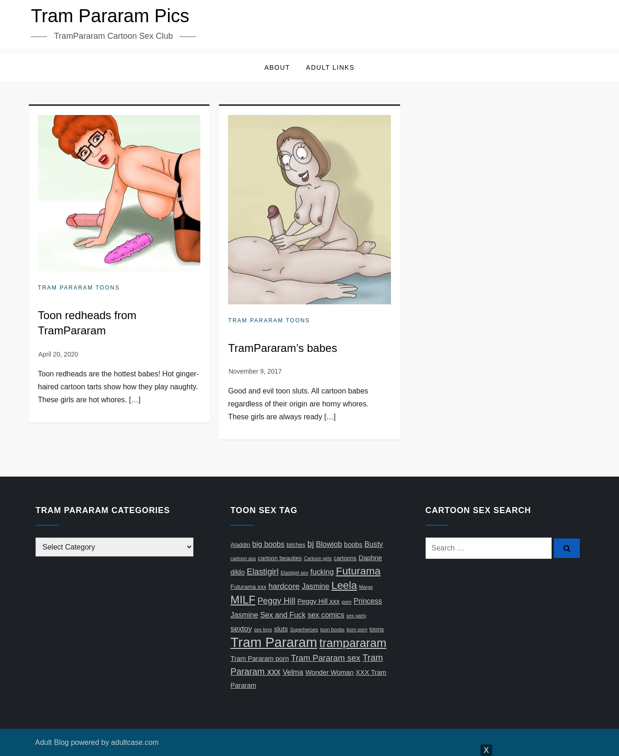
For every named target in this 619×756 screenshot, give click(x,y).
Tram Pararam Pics (110, 16)
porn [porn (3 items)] (346, 602)
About (277, 67)
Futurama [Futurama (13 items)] (358, 571)
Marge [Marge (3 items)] (366, 587)
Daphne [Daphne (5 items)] (370, 558)
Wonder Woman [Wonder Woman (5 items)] (329, 672)
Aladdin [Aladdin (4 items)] (240, 544)
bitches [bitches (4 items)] (296, 544)
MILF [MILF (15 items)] (242, 600)
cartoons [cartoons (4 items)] (345, 558)
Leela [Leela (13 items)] (344, 585)
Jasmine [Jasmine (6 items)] (316, 586)
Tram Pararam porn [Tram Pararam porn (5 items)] (259, 658)
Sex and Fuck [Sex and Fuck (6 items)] (283, 615)
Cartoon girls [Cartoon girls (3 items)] (317, 558)
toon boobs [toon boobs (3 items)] (332, 629)
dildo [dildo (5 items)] (237, 572)
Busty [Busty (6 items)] (373, 544)
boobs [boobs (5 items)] (353, 544)
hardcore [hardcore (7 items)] (284, 586)
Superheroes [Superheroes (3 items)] (304, 629)
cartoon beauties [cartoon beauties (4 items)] (280, 558)
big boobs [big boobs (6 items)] (268, 544)
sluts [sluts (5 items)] (281, 629)
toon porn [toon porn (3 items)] (357, 629)
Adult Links (330, 67)
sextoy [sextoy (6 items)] (241, 628)
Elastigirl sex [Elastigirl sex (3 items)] (294, 572)
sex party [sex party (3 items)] (356, 615)
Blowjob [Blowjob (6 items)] (329, 544)
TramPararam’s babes (282, 348)
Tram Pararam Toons (79, 287)
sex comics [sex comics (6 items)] (325, 615)
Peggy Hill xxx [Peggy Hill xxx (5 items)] (318, 601)
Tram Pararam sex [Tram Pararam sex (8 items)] (325, 658)
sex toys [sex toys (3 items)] (263, 629)
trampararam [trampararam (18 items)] (352, 642)
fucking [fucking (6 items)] (322, 572)
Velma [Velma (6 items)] (292, 672)
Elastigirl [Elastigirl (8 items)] (263, 571)
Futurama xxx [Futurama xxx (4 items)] (248, 586)
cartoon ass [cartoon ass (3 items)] (243, 558)
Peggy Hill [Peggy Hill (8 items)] (276, 600)
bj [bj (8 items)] (310, 544)
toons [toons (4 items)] (376, 629)
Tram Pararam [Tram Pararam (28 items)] (273, 642)
